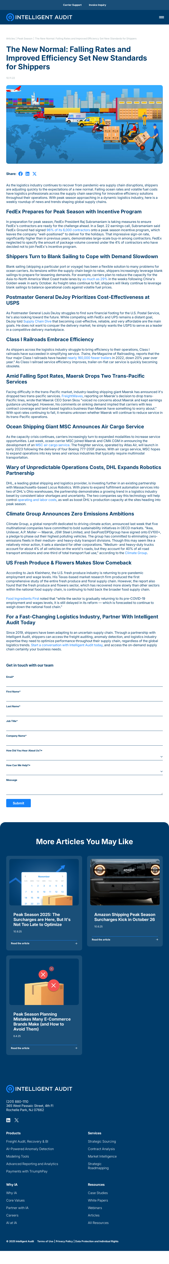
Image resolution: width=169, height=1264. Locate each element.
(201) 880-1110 (17, 1115)
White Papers (98, 1213)
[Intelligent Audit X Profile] (16, 1133)
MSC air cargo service (53, 445)
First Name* (13, 691)
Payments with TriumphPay (27, 1184)
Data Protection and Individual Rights (97, 1254)
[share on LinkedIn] (27, 173)
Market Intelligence (102, 1169)
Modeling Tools (17, 1169)
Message (11, 780)
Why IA (11, 1206)
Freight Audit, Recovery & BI (27, 1154)
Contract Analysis (101, 1162)
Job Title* (12, 721)
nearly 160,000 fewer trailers (89, 358)
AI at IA (11, 1236)
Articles (10, 38)
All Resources (98, 1236)
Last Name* (13, 706)
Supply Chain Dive (37, 321)
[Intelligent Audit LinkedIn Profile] (8, 1133)
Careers (12, 1228)
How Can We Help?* (18, 765)
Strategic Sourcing (102, 1154)
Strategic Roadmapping (98, 1179)
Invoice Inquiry (97, 4)
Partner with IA (17, 1221)
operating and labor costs (37, 500)
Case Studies (98, 1206)
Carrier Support (72, 4)
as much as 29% (95, 279)
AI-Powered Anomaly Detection (30, 1162)
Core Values (15, 1213)
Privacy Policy (64, 1254)
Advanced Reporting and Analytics (32, 1177)
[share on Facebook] (20, 173)
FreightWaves (72, 396)
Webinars (95, 1221)
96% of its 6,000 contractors (68, 230)
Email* (10, 676)
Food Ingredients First (22, 598)
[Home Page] (39, 1102)
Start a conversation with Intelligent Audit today (67, 645)
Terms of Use (45, 1254)
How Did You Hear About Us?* (24, 750)
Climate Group (136, 553)
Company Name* (16, 735)
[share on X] (34, 173)
